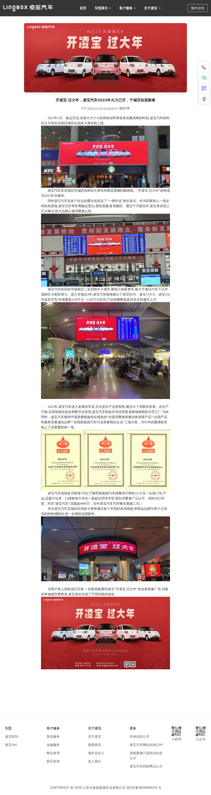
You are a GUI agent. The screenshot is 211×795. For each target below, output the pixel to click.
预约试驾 (197, 8)
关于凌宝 (152, 8)
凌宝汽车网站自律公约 (146, 745)
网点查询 (53, 753)
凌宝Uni (11, 745)
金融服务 (53, 745)
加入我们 (94, 761)
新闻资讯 (94, 745)
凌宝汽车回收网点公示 (146, 766)
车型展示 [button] (103, 8)
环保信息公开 (139, 736)
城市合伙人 (96, 753)
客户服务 (127, 8)
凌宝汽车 (124, 108)
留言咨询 (53, 761)
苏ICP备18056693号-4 (144, 788)
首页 (83, 8)
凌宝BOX (11, 736)
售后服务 (53, 736)
